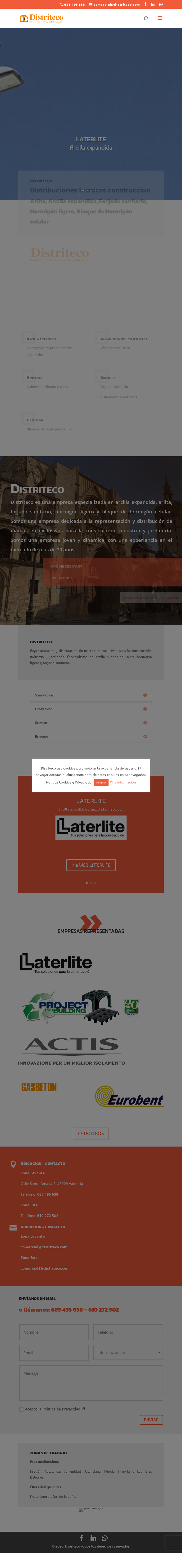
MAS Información (122, 782)
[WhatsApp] (161, 4)
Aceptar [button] (101, 782)
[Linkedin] (153, 4)
